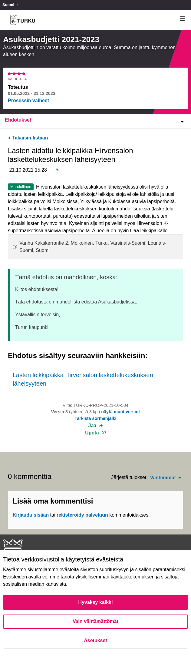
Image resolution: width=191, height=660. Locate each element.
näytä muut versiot (120, 411)
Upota (95, 432)
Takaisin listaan (28, 137)
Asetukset (95, 640)
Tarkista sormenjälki (95, 418)
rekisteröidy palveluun (82, 515)
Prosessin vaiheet (28, 100)
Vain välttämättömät (95, 621)
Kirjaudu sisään (31, 515)
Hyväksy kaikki (95, 602)
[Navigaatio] (182, 19)
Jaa (95, 425)
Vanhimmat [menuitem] (163, 477)
